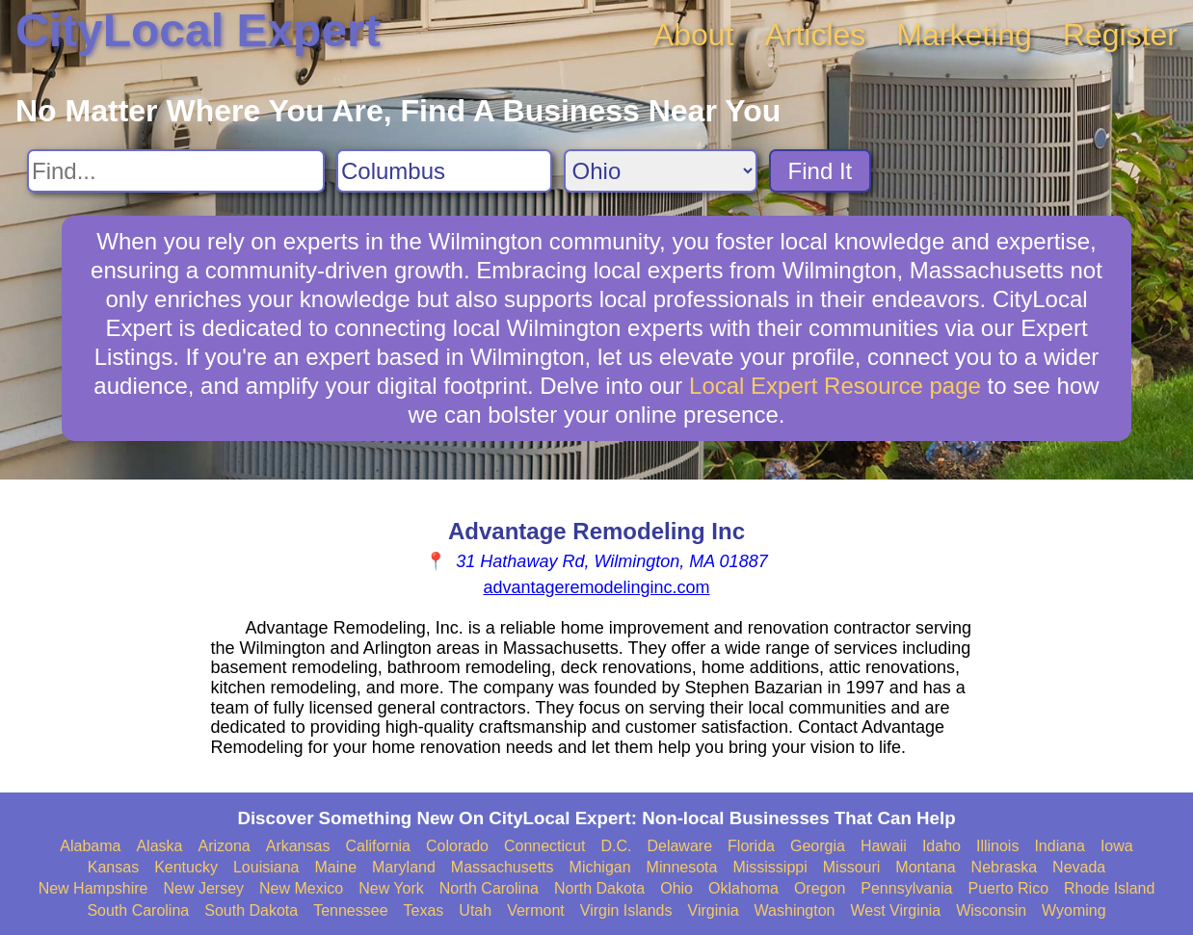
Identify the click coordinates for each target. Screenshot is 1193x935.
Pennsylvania (906, 888)
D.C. (615, 846)
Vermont (536, 910)
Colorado (457, 846)
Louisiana (266, 867)
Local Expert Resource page (835, 386)
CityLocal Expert (198, 30)
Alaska (159, 846)
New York (391, 888)
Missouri (852, 867)
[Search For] (176, 171)
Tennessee (350, 910)
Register (1120, 34)
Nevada (1078, 867)
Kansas (113, 867)
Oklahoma (743, 888)
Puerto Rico (1008, 888)
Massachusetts (502, 867)
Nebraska (1004, 867)
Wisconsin (991, 910)
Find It (820, 171)
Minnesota (682, 867)
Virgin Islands (626, 910)
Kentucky (186, 867)
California (378, 846)
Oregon (819, 888)
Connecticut (545, 846)
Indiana (1059, 846)
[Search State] (660, 171)
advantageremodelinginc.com (596, 587)
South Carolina (138, 910)
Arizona (224, 846)
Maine (335, 867)
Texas (424, 910)
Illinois (997, 846)
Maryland (404, 867)
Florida (751, 846)
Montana (925, 867)
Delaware (679, 846)
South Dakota (251, 910)
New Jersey (203, 888)
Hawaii (884, 846)
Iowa (1116, 846)
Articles (814, 34)
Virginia (713, 910)
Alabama (90, 846)
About (693, 34)
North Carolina (489, 888)
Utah (475, 910)
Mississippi (769, 867)
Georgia (817, 846)
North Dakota (599, 888)
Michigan (600, 867)
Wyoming (1074, 910)
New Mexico (301, 888)
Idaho (941, 846)
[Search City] (444, 171)
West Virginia (896, 910)
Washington (795, 910)
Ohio (676, 888)
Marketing (964, 34)
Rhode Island (1109, 888)
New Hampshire (93, 888)
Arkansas (298, 846)
